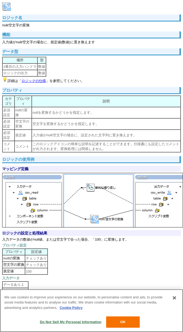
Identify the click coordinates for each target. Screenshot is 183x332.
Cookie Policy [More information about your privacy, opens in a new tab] (71, 308)
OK (122, 322)
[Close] (174, 298)
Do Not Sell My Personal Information (70, 322)
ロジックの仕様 (33, 81)
